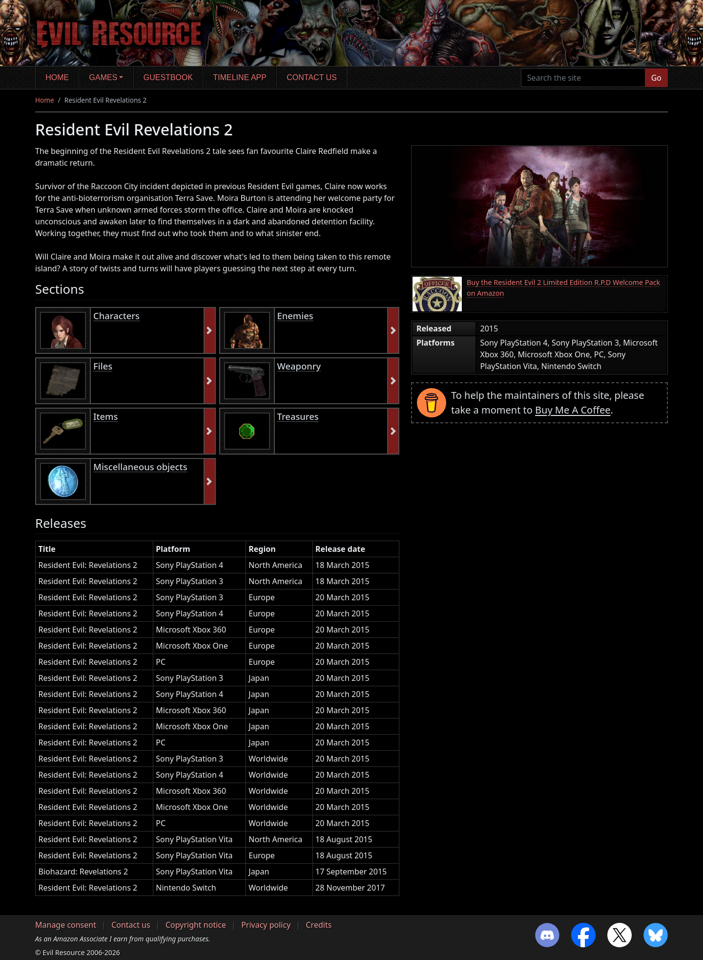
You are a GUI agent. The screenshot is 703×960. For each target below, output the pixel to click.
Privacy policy (265, 924)
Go (656, 77)
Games (103, 77)
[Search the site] (583, 77)
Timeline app (240, 77)
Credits (318, 924)
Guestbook (168, 77)
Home (57, 77)
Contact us (312, 77)
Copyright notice (195, 924)
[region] (217, 722)
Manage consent (65, 924)
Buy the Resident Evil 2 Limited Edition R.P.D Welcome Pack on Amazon (563, 288)
